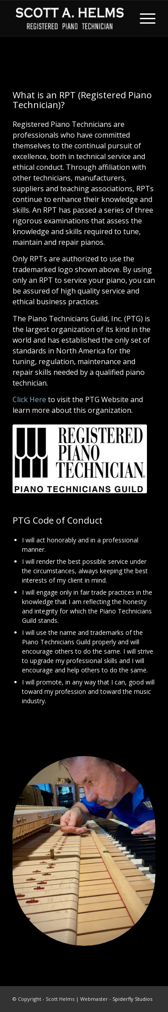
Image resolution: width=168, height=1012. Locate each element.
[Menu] (143, 18)
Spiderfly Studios (132, 998)
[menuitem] (143, 18)
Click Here (29, 399)
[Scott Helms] (70, 18)
